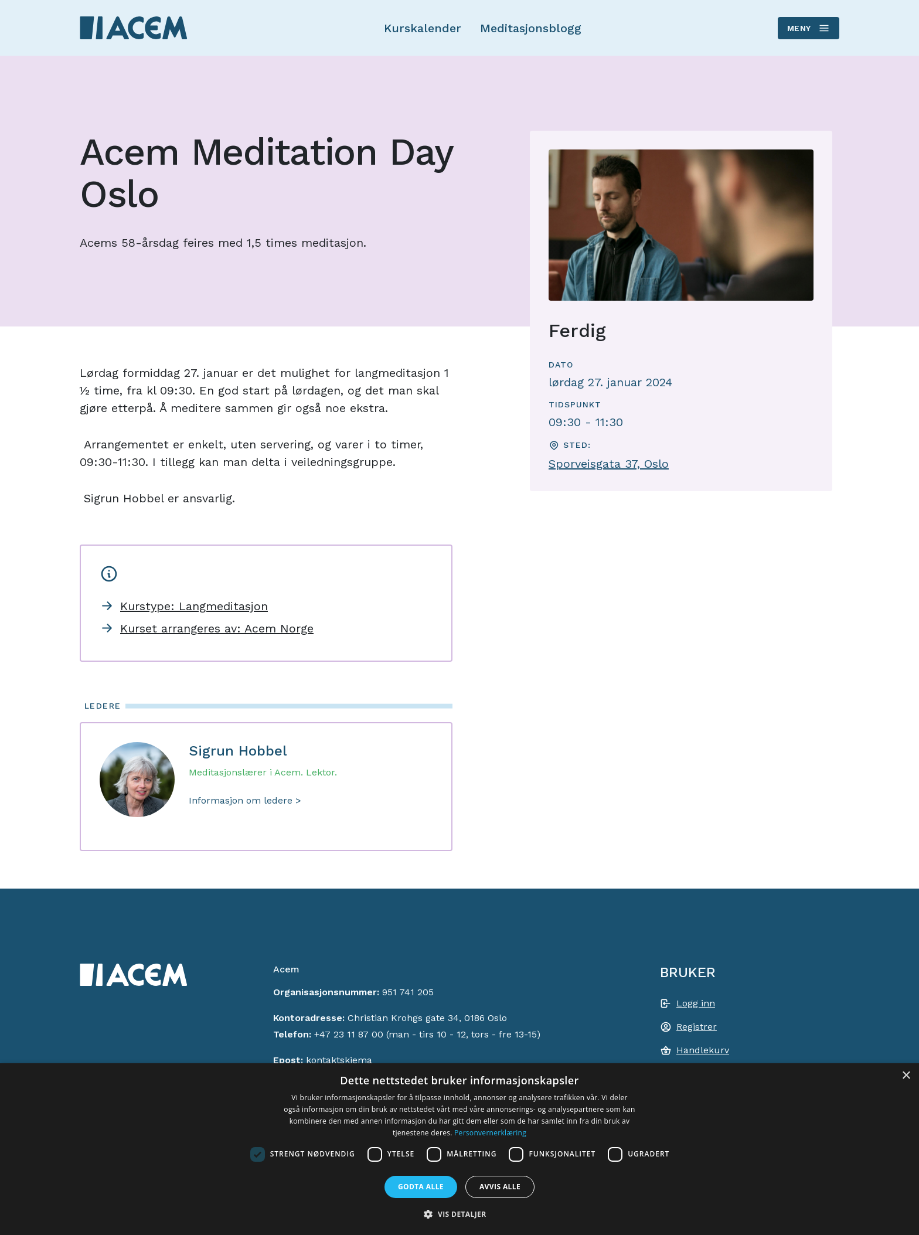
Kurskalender (422, 28)
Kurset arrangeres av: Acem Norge (217, 628)
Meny (808, 28)
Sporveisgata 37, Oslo (609, 464)
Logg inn (695, 1003)
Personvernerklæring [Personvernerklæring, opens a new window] (490, 1133)
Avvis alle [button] (499, 1187)
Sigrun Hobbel (238, 751)
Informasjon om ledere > (245, 800)
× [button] (905, 1075)
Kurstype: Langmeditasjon (194, 606)
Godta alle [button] (421, 1187)
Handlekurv (702, 1050)
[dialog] (459, 1149)
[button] (459, 1214)
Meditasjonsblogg (530, 28)
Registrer (696, 1026)
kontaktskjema (339, 1060)
